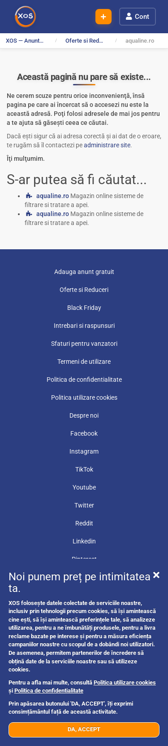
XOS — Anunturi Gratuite (27, 40)
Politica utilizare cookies (125, 682)
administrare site (107, 145)
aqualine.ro (52, 195)
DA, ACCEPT (84, 729)
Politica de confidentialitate (48, 690)
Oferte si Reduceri (86, 40)
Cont (142, 17)
